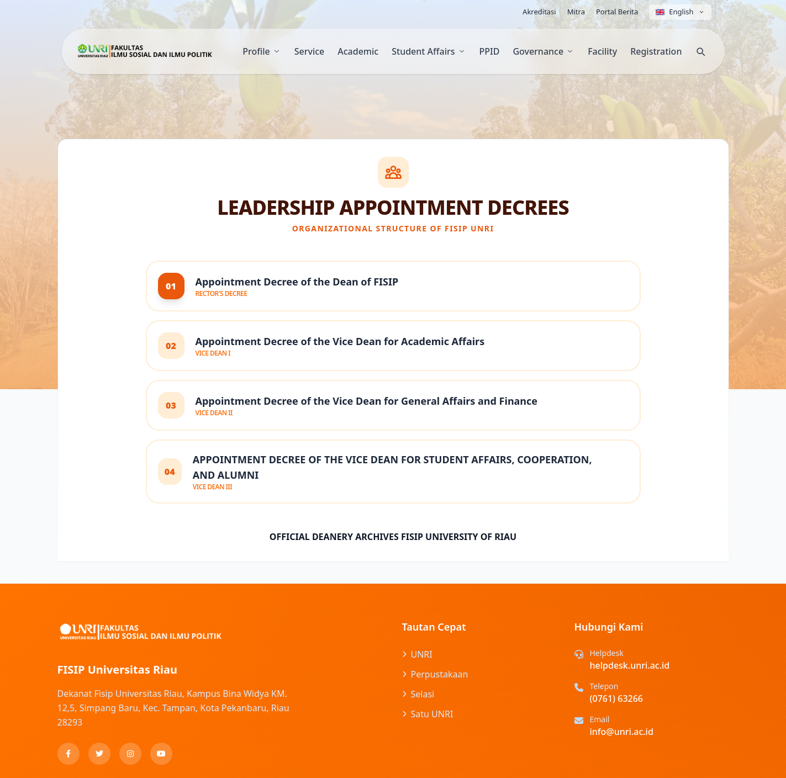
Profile (261, 51)
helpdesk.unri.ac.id (630, 665)
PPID (489, 51)
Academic (357, 51)
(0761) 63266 (616, 698)
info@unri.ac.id (621, 732)
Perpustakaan (435, 674)
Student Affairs (429, 51)
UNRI (417, 654)
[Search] (700, 51)
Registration (656, 51)
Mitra (576, 12)
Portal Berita (617, 12)
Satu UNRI (427, 714)
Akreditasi (539, 12)
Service (309, 51)
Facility (602, 51)
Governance (543, 51)
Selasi (418, 694)
